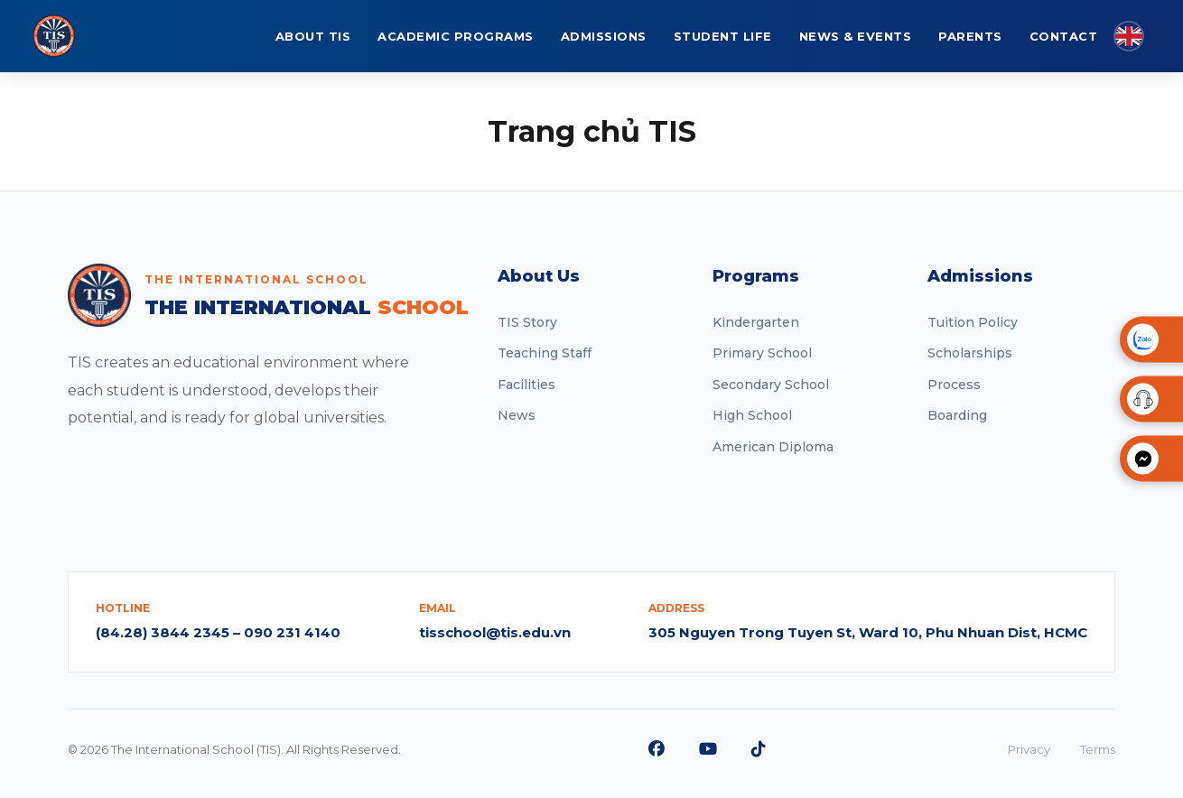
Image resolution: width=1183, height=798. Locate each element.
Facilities (526, 384)
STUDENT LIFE (723, 36)
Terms (1097, 749)
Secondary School (771, 384)
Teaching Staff (545, 353)
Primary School (762, 353)
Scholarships (969, 353)
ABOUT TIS (313, 36)
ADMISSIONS (604, 36)
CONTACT (1063, 36)
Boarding (957, 415)
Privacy (1029, 749)
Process (954, 384)
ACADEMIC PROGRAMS (455, 36)
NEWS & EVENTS (855, 36)
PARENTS (970, 36)
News (517, 415)
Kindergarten (756, 322)
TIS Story (527, 322)
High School (752, 415)
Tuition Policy (972, 322)
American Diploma (773, 447)
